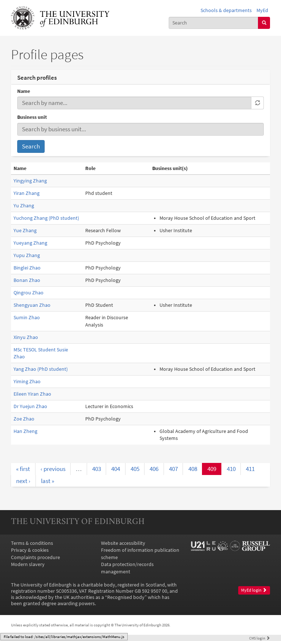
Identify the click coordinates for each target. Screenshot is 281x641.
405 (135, 469)
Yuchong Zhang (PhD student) (46, 218)
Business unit (32, 117)
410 (231, 469)
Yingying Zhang (30, 181)
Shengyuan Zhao (32, 305)
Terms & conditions (32, 543)
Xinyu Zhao (26, 337)
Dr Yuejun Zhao (30, 406)
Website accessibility (123, 543)
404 (115, 469)
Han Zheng (25, 431)
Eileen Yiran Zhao (32, 394)
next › (23, 481)
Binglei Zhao (27, 268)
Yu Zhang (24, 206)
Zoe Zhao (24, 419)
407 (173, 469)
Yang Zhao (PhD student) (41, 369)
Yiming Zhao (27, 381)
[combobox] (214, 23)
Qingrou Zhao (29, 293)
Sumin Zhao (27, 317)
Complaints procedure (35, 557)
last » (47, 481)
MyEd (262, 10)
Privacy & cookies (30, 550)
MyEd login (254, 590)
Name (23, 91)
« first (23, 469)
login (259, 638)
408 (192, 469)
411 (250, 469)
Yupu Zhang (27, 255)
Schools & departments (226, 10)
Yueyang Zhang (30, 243)
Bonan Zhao (27, 280)
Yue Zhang (25, 230)
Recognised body (126, 597)
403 (96, 469)
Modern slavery (28, 564)
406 (154, 469)
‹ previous (53, 469)
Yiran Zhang (27, 193)
